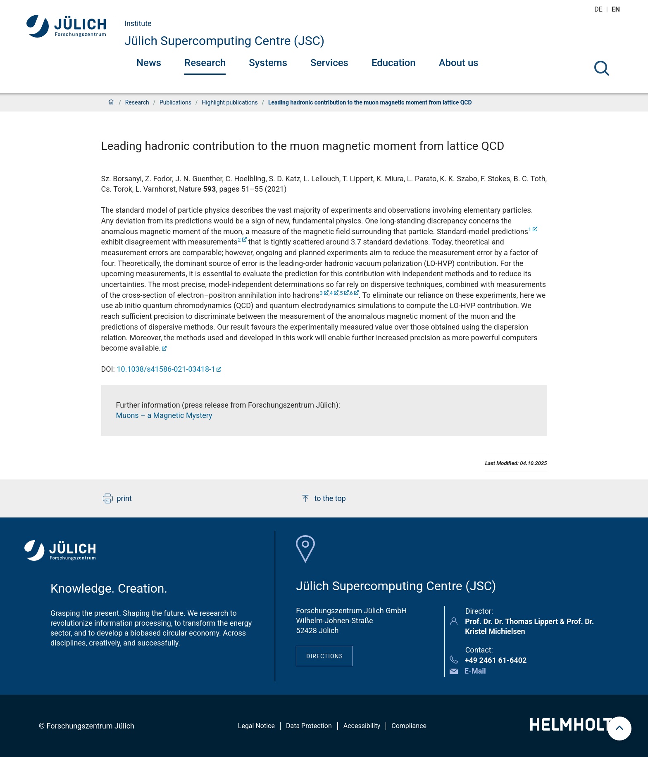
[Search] (601, 68)
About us (459, 63)
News (148, 63)
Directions (324, 656)
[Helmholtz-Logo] (576, 728)
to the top (323, 498)
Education (394, 63)
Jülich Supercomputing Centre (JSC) (224, 40)
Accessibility (362, 726)
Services (329, 63)
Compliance (408, 726)
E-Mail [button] (475, 671)
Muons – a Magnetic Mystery (164, 415)
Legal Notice (256, 726)
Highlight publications (230, 102)
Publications (175, 102)
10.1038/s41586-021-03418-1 (166, 369)
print (117, 498)
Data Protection (309, 726)
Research (205, 63)
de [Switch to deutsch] (599, 9)
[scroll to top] (619, 728)
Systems (268, 63)
